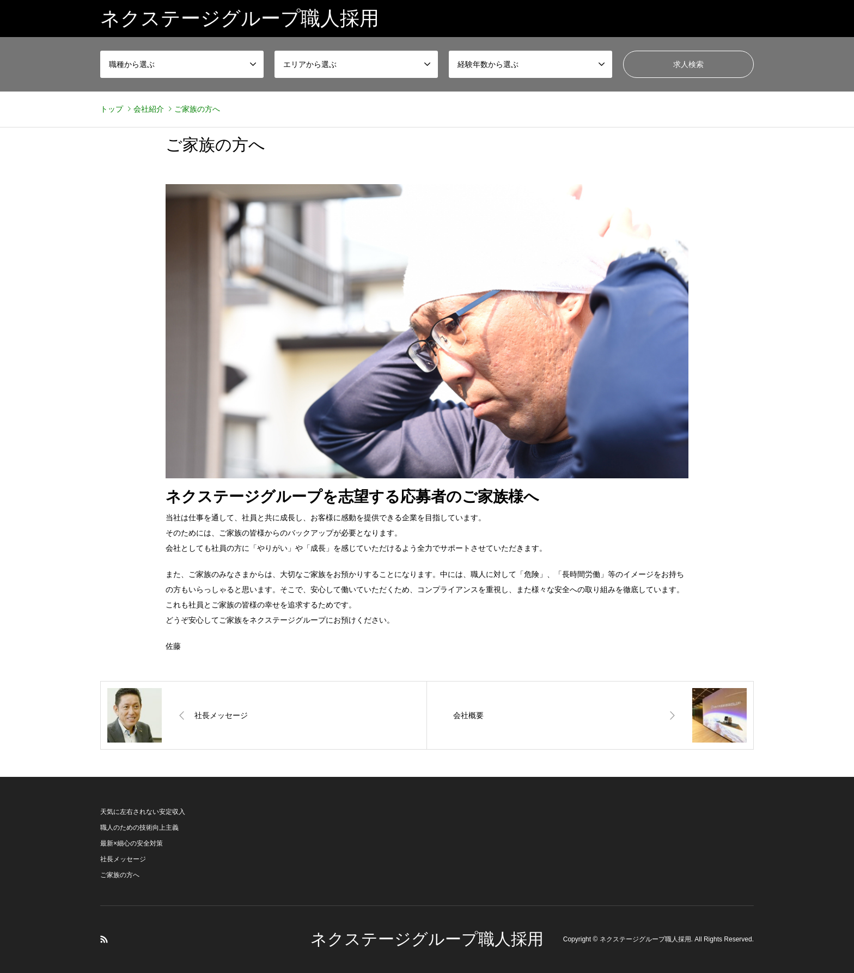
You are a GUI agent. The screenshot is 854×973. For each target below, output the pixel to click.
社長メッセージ (123, 859)
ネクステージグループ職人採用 (427, 939)
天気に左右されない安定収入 (142, 812)
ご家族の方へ (119, 875)
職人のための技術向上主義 (139, 827)
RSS (104, 939)
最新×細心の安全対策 (131, 843)
